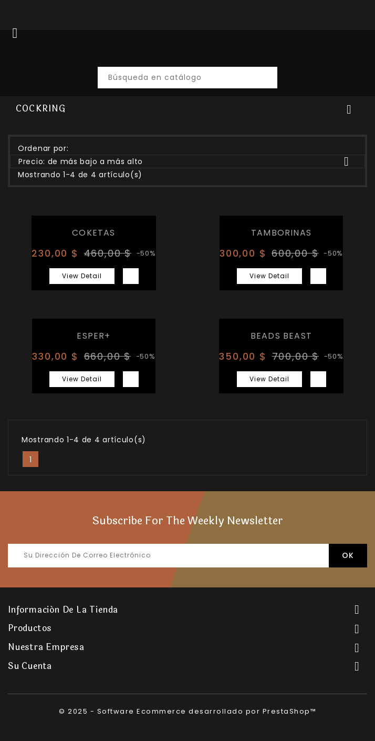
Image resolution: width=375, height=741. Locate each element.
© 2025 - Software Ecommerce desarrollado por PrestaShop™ (187, 711)
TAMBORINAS (281, 233)
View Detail (82, 275)
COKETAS (93, 233)
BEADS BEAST (281, 336)
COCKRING (41, 108)
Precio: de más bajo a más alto (187, 161)
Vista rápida (131, 276)
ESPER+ (93, 336)
